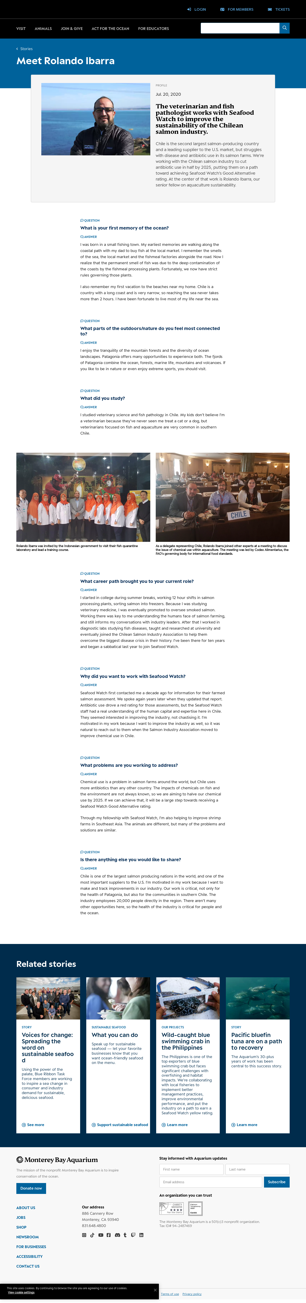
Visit (21, 28)
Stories (26, 48)
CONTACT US (27, 1270)
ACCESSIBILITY (29, 1260)
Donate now (31, 1188)
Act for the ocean (110, 28)
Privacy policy (192, 1297)
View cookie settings (25, 1292)
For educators (153, 28)
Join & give (72, 28)
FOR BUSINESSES (31, 1250)
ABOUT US (25, 1211)
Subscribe (277, 1182)
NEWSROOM (27, 1240)
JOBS (20, 1221)
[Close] (159, 1290)
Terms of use (170, 1297)
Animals (43, 28)
